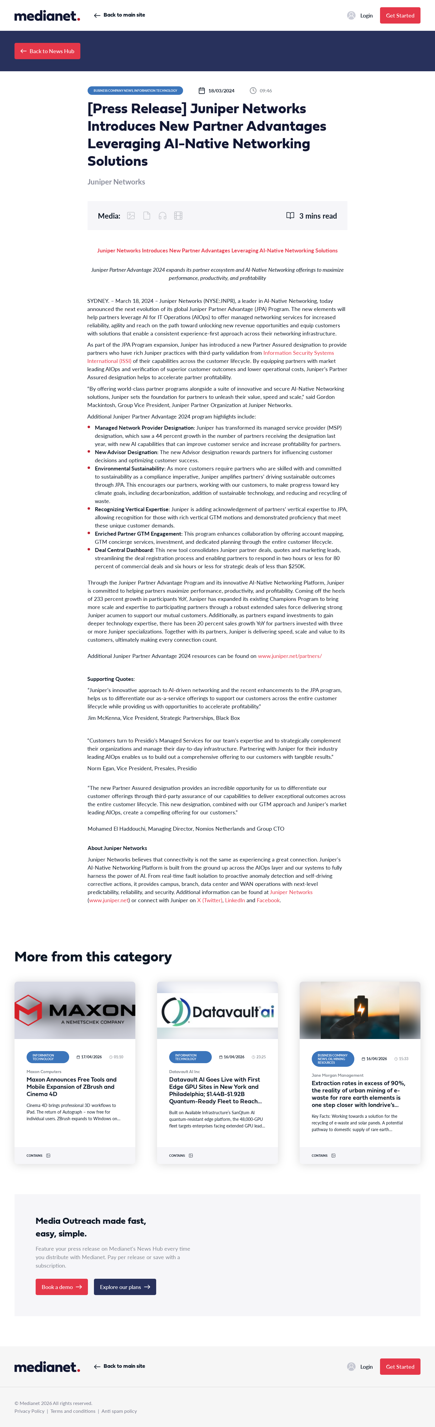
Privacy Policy (29, 1410)
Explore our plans (125, 1287)
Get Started (400, 15)
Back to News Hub (47, 51)
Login (360, 15)
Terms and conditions (72, 1410)
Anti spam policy (119, 1410)
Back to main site (119, 15)
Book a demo (62, 1287)
